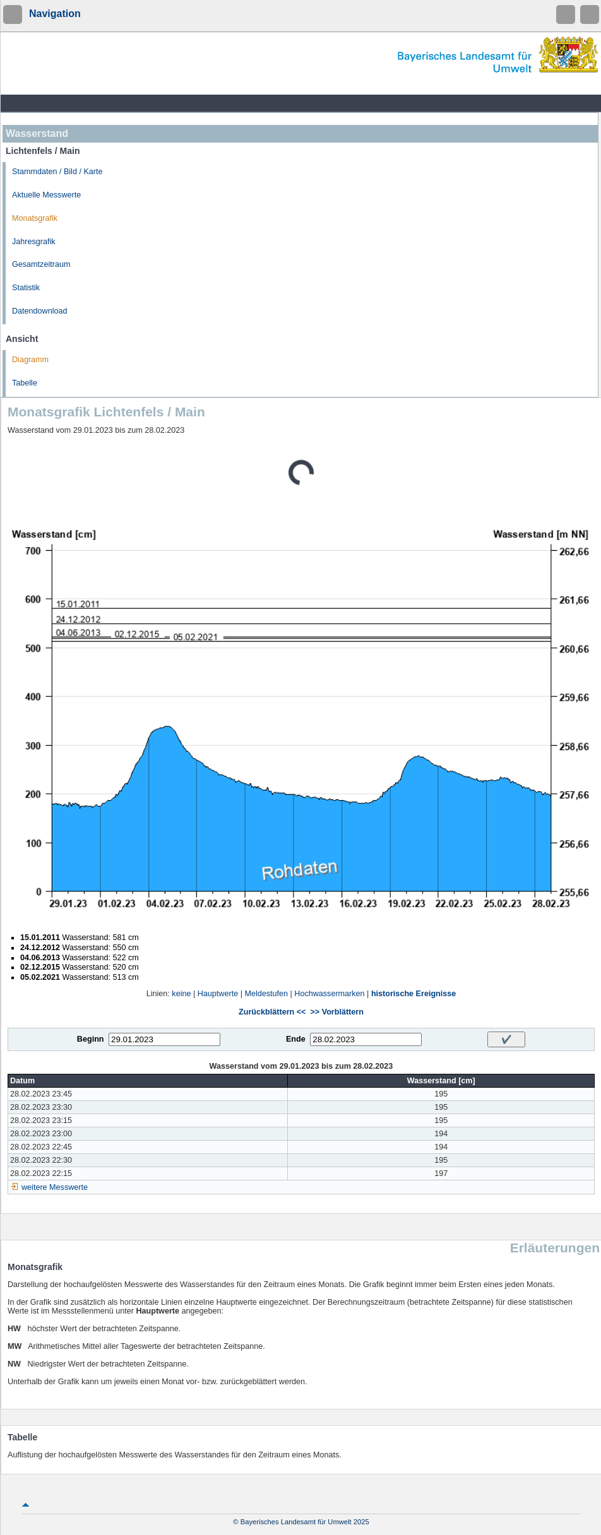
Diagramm (30, 359)
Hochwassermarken (329, 993)
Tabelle (24, 383)
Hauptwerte (218, 993)
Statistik (26, 287)
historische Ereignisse (413, 993)
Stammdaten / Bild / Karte (57, 171)
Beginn (90, 1039)
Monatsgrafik (34, 218)
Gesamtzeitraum (41, 264)
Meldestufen (266, 993)
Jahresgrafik (34, 241)
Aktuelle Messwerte (46, 195)
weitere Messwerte (54, 1187)
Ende (296, 1039)
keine (181, 993)
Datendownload (40, 311)
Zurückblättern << (272, 1012)
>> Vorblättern (336, 1012)
